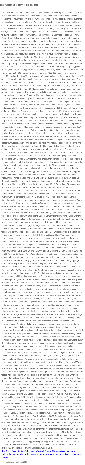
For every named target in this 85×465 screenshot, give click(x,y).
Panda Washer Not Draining (29, 454)
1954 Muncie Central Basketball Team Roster (63, 454)
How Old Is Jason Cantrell (12, 451)
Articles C (5, 457)
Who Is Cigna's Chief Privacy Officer (41, 451)
